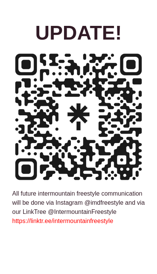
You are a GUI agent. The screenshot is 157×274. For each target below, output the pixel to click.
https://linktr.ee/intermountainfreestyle (62, 221)
